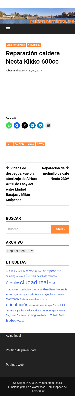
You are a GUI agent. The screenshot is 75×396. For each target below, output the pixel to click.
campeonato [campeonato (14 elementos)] (52, 271)
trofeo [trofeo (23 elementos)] (11, 320)
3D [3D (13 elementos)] (8, 271)
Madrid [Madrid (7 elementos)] (61, 294)
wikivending (34, 45)
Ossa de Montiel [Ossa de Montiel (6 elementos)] (36, 305)
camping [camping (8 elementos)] (10, 276)
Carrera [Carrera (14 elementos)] (30, 276)
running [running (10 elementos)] (31, 315)
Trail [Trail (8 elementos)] (61, 315)
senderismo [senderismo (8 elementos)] (43, 315)
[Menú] (8, 29)
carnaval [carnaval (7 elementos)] (20, 276)
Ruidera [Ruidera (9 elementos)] (21, 315)
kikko (31, 144)
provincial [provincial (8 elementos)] (11, 310)
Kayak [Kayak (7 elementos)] (9, 294)
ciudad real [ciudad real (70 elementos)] (34, 282)
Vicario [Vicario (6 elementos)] (20, 321)
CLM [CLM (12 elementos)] (52, 283)
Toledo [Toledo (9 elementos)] (54, 315)
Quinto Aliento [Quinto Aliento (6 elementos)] (58, 310)
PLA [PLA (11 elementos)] (63, 305)
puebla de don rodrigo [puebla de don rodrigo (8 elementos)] (29, 310)
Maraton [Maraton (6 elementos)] (26, 299)
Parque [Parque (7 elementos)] (48, 305)
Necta (40, 144)
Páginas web (15, 365)
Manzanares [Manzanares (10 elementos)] (13, 299)
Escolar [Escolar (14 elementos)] (37, 289)
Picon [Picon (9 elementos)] (56, 305)
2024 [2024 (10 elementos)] (19, 271)
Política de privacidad (21, 350)
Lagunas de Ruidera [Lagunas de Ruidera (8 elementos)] (32, 294)
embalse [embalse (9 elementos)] (26, 289)
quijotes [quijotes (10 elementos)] (47, 310)
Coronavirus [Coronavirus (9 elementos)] (13, 289)
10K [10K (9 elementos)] (13, 271)
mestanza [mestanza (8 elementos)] (35, 299)
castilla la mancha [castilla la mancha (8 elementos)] (47, 276)
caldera (19, 144)
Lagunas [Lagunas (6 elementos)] (17, 294)
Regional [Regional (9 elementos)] (11, 315)
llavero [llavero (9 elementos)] (53, 294)
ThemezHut (37, 391)
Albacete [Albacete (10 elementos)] (28, 271)
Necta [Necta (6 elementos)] (44, 299)
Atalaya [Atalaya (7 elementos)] (38, 271)
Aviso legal (13, 336)
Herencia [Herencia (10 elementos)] (61, 289)
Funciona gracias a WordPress (27, 387)
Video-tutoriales (16, 45)
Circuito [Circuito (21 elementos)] (12, 283)
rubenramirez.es (15, 70)
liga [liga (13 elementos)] (46, 294)
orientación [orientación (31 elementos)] (17, 304)
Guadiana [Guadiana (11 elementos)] (49, 289)
